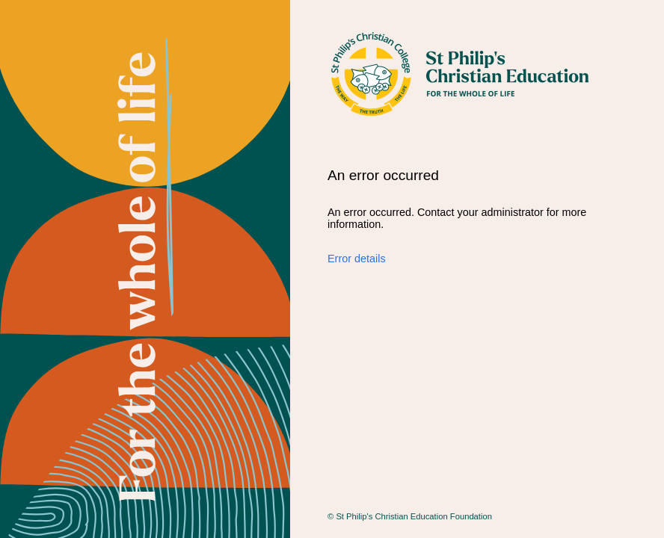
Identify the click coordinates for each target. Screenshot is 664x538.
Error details (357, 259)
